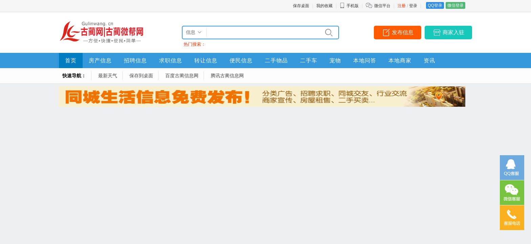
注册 (402, 5)
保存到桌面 (141, 75)
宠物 (335, 60)
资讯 (429, 60)
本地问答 (364, 60)
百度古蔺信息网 (181, 75)
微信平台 (382, 5)
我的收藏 (324, 5)
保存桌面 (301, 5)
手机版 (349, 5)
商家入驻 (453, 32)
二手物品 (276, 60)
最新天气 (107, 75)
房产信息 (100, 60)
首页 (71, 60)
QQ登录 (435, 5)
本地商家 (399, 60)
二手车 (308, 60)
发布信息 (402, 32)
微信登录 (455, 5)
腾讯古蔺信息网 (227, 75)
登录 (413, 5)
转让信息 (205, 60)
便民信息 (241, 60)
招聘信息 (135, 60)
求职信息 (170, 60)
